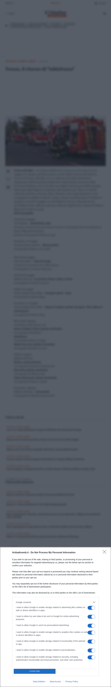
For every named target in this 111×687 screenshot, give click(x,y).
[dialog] (55, 617)
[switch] (91, 608)
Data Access (55, 681)
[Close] (105, 552)
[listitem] (55, 602)
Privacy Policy (71, 681)
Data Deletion (39, 681)
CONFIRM (34, 671)
